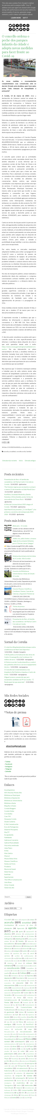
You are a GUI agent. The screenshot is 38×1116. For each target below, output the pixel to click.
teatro (19, 1085)
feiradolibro (8, 995)
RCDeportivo (22, 1066)
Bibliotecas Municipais (12, 795)
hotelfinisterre (8, 1015)
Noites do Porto (9, 864)
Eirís (31, 983)
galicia (24, 1010)
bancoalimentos (9, 944)
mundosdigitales (23, 1036)
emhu (6, 988)
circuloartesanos (31, 961)
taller (31, 1083)
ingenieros (31, 1015)
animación (7, 936)
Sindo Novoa (8, 872)
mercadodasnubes (26, 1032)
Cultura (23, 973)
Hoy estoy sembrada (11, 845)
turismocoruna (9, 1093)
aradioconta (17, 936)
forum (20, 1005)
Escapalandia (8, 835)
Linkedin (8, 771)
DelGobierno (14, 976)
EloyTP (6, 832)
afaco (31, 925)
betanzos (18, 946)
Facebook (8, 764)
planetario (21, 1056)
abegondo (24, 919)
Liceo (35, 1019)
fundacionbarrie (29, 1005)
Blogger (31, 1109)
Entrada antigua (30, 460)
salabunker (19, 1073)
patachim (7, 1056)
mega (30, 1029)
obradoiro (7, 1046)
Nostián (20, 1044)
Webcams (7, 1097)
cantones (6, 953)
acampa (31, 919)
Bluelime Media (16, 1111)
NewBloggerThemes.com (19, 1113)
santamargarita (20, 1078)
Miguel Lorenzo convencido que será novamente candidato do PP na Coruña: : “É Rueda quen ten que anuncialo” (19, 679)
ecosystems (7, 983)
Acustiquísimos (9, 790)
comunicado (26, 966)
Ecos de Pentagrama (11, 827)
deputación (8, 978)
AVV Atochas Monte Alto (13, 793)
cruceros (31, 971)
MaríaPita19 (30, 1024)
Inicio (21, 460)
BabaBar (21, 941)
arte (25, 936)
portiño (6, 1061)
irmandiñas (23, 1017)
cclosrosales (7, 958)
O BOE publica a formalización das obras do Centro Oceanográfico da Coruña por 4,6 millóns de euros (19, 657)
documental (31, 978)
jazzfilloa (31, 1017)
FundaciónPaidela (26, 1007)
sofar (25, 1080)
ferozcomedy (8, 997)
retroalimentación (22, 1068)
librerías (24, 1019)
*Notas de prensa (18, 606)
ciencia (15, 961)
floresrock (7, 1005)
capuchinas (16, 953)
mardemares (30, 1022)
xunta (14, 1097)
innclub (6, 1017)
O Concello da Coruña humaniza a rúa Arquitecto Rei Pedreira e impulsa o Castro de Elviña (19, 672)
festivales (30, 997)
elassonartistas (9, 985)
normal (32, 1041)
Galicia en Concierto (11, 840)
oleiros (14, 1049)
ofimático (7, 1049)
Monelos (20, 1034)
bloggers (34, 948)
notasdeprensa (30, 1044)
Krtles (6, 851)
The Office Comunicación (13, 880)
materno (6, 1029)
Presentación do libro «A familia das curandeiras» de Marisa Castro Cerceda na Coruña (18, 481)
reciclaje (31, 1066)
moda (14, 1034)
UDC (22, 1093)
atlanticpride (20, 939)
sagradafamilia (8, 1073)
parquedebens (30, 1054)
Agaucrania (20, 928)
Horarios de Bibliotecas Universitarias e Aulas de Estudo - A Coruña (24, 573)
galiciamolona (32, 1010)
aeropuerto (22, 925)
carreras (7, 956)
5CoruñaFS (8, 919)
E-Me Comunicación (11, 824)
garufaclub (10, 1012)
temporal (19, 1088)
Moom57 (6, 1036)
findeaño (25, 1002)
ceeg (14, 958)
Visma (32, 1095)
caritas (24, 953)
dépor (22, 976)
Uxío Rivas (8, 882)
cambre (25, 951)
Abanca (16, 919)
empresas (26, 988)
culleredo (14, 973)
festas (19, 997)
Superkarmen (8, 877)
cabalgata (17, 951)
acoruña (6, 451)
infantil (23, 1015)
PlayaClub (30, 1056)
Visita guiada (24, 1095)
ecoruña (32, 980)
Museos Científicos (11, 861)
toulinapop (7, 1090)
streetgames (7, 1083)
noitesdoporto (20, 1041)
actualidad (12, 451)
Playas (6, 1058)
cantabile (32, 951)
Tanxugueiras (8, 1085)
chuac (20, 958)
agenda (32, 927)
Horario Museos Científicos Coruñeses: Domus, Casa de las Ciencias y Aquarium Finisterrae (23, 591)
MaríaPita (19, 1024)
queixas (22, 1063)
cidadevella (7, 961)
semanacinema (9, 1080)
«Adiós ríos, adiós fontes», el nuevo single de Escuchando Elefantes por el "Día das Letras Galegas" (24, 540)
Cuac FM (7, 816)
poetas (23, 1058)
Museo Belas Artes (10, 858)
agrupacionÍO (30, 931)
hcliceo (21, 1012)
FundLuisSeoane (9, 1010)
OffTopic (30, 1046)
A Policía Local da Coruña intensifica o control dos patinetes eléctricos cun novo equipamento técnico (20, 664)
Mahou (21, 1022)
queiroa (16, 1063)
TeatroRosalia (8, 1088)
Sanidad (28, 451)
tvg (17, 1093)
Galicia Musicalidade (11, 843)
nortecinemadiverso (10, 1044)
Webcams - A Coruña (20, 526)
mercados (7, 1034)
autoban (6, 941)
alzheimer (18, 934)
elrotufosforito (30, 985)
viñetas (16, 1095)
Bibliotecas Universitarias (13, 800)
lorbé (14, 1022)
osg (32, 1049)
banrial (28, 944)
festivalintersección (10, 1000)
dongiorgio (23, 980)
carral (32, 953)
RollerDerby (8, 1071)
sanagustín (18, 1076)
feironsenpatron (19, 995)
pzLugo (10, 1063)
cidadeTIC (31, 958)
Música (28, 1039)
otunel (15, 1051)
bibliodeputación (29, 946)
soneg (32, 1080)
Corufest (14, 971)
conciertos (7, 971)
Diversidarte (20, 978)
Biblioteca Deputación (12, 798)
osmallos (6, 1051)
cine (21, 961)
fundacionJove (9, 1007)
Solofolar (7, 874)
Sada (31, 1071)
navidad (7, 1041)
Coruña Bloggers (10, 808)
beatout (34, 944)
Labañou (6, 1019)
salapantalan (30, 1073)
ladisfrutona (15, 1019)
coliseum (29, 963)
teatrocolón (29, 1085)
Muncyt (7, 856)
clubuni (20, 963)
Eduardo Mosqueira (11, 829)
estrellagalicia (17, 990)
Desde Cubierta (9, 822)
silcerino (19, 1080)
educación (19, 983)
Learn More (16, 18)
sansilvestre (8, 1078)
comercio (18, 966)
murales (32, 1036)
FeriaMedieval (30, 995)
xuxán (20, 1097)
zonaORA (27, 1097)
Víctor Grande (9, 885)
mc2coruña (18, 1029)
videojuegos (7, 1095)
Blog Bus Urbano (10, 806)
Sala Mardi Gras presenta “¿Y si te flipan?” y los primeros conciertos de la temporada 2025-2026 (20, 511)
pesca (14, 1056)
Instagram (8, 766)
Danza (6, 976)
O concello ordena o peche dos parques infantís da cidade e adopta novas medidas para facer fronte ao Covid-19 (17, 46)
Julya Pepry (8, 848)
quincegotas (30, 1063)
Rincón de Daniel (10, 869)
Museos (20, 1039)
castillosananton (28, 956)
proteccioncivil (26, 1061)
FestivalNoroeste (26, 1000)
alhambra (7, 934)
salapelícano (7, 1076)
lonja (8, 1022)
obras (14, 1046)
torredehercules (29, 1088)
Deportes (29, 976)
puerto (34, 1061)
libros (29, 1019)
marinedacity (30, 1027)
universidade (30, 1093)
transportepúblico (27, 1090)
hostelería (30, 1012)
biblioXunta (17, 948)
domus (6, 980)
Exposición (17, 993)
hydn (16, 1015)
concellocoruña (21, 451)
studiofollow (20, 1083)
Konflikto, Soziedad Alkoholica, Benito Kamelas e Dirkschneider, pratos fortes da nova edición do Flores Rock (18, 496)
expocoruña (7, 993)
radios (13, 1066)
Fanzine (25, 993)
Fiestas (6, 1002)
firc (33, 1002)
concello (34, 966)
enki (33, 988)
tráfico (15, 1090)
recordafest (8, 1068)
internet (15, 1017)
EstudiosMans (29, 990)
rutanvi (17, 1071)
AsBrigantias (8, 939)
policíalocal (31, 1058)
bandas (19, 944)
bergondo (9, 946)
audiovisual (31, 939)
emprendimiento (16, 988)
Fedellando (8, 837)
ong (26, 1049)
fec (33, 993)
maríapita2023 (19, 1027)
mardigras (7, 1024)
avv (13, 941)
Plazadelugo (14, 1058)
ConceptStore (30, 968)
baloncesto (31, 941)
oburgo (22, 1046)
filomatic (17, 1002)
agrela (21, 931)
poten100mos (15, 1061)
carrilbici (17, 956)
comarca (8, 965)
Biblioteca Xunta (10, 803)
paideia (32, 1051)
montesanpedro (29, 1034)
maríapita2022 (8, 1027)
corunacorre (22, 971)
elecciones (21, 985)
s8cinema (24, 1071)
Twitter (7, 762)
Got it (25, 18)
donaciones (14, 980)
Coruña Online (9, 811)
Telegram (8, 769)
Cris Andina (8, 814)
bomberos (9, 951)
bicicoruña (25, 948)
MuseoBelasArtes (10, 1039)
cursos (32, 973)
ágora (13, 931)
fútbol (18, 1010)
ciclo (25, 958)
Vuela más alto (9, 888)
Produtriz (7, 866)
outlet (22, 1051)
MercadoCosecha (9, 1032)
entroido (7, 990)
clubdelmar (10, 963)
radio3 (6, 1066)
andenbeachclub (29, 934)
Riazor (32, 1068)
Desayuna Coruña (10, 819)
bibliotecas (7, 948)
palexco (20, 1054)
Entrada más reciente (9, 460)
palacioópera (8, 1054)
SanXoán (31, 1078)
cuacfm (6, 973)
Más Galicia (8, 853)
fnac (14, 1005)
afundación (8, 928)
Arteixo (31, 936)
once (21, 1049)
